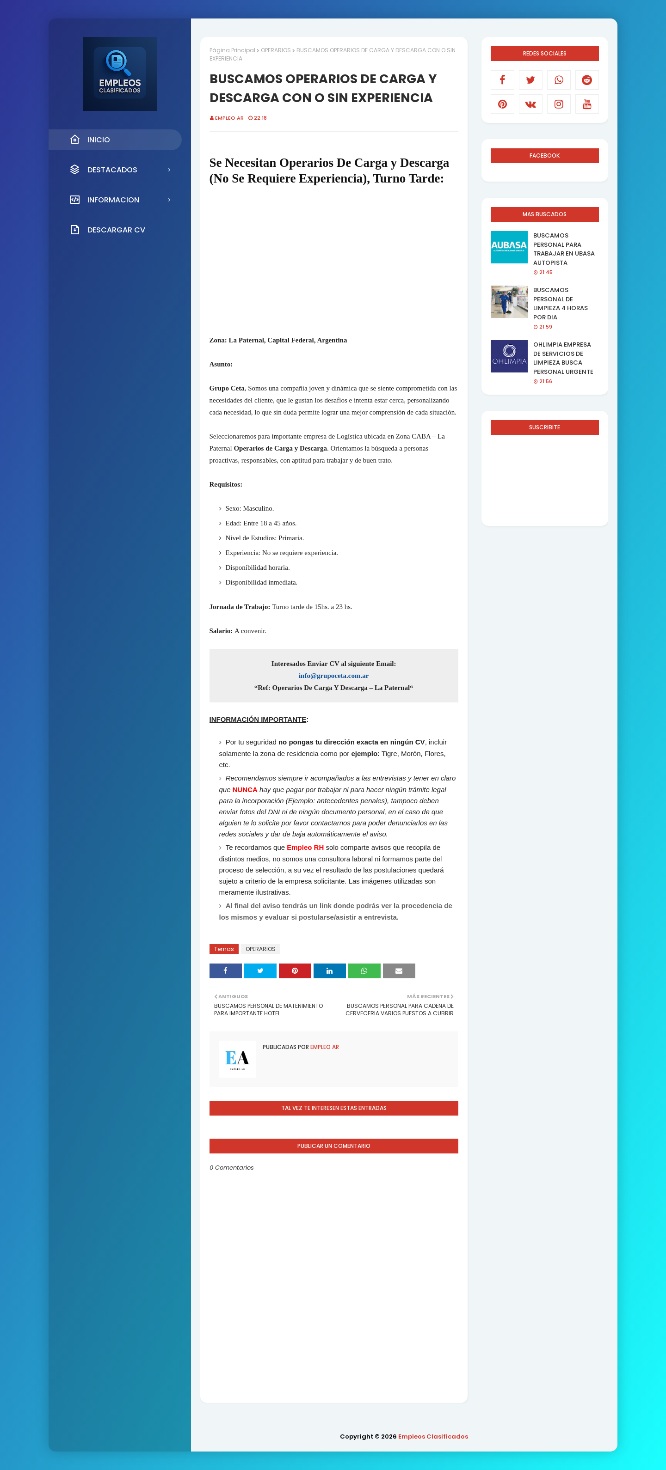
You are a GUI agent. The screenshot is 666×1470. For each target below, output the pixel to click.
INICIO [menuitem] (89, 139)
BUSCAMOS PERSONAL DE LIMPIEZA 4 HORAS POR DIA (560, 304)
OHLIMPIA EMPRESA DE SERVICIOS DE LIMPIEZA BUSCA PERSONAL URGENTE (563, 358)
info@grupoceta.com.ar (334, 675)
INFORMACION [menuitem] (104, 199)
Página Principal (232, 50)
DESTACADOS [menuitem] (103, 169)
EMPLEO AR (229, 118)
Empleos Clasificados (433, 1436)
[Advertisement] (334, 260)
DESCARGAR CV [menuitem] (107, 229)
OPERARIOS (276, 50)
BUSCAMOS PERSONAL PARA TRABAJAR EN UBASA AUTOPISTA (564, 249)
